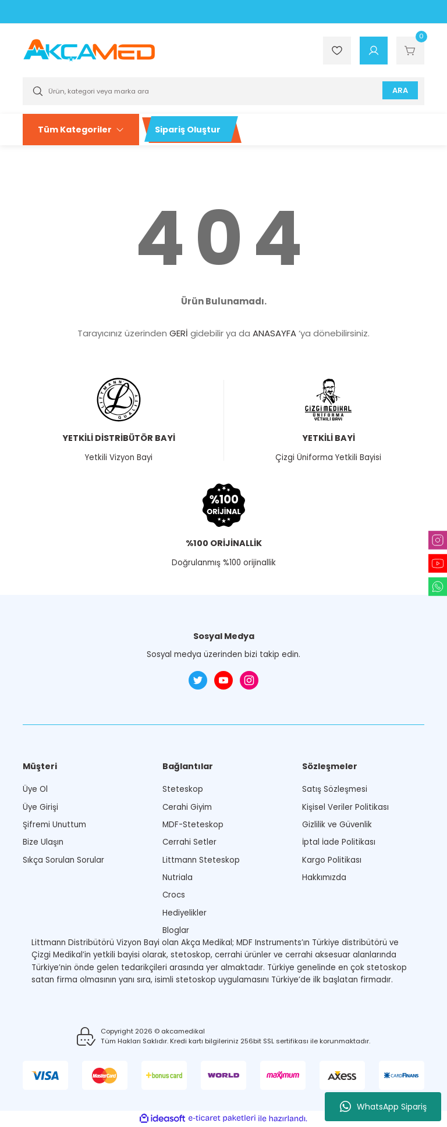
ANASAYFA (274, 333)
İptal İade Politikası (338, 842)
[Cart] (410, 50)
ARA (399, 90)
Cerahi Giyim (187, 807)
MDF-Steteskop (193, 824)
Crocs (173, 894)
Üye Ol (35, 789)
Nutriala (177, 877)
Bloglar (175, 930)
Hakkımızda (324, 877)
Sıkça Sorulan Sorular (63, 860)
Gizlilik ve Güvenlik (337, 824)
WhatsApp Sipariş (383, 1106)
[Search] (223, 91)
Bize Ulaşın (43, 842)
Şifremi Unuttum (54, 824)
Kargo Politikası (331, 860)
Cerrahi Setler (189, 842)
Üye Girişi (40, 807)
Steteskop (182, 789)
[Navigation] (81, 129)
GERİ (178, 333)
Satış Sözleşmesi (334, 789)
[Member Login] (374, 50)
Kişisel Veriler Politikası (345, 807)
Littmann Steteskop (201, 860)
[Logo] (89, 50)
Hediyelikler (184, 912)
